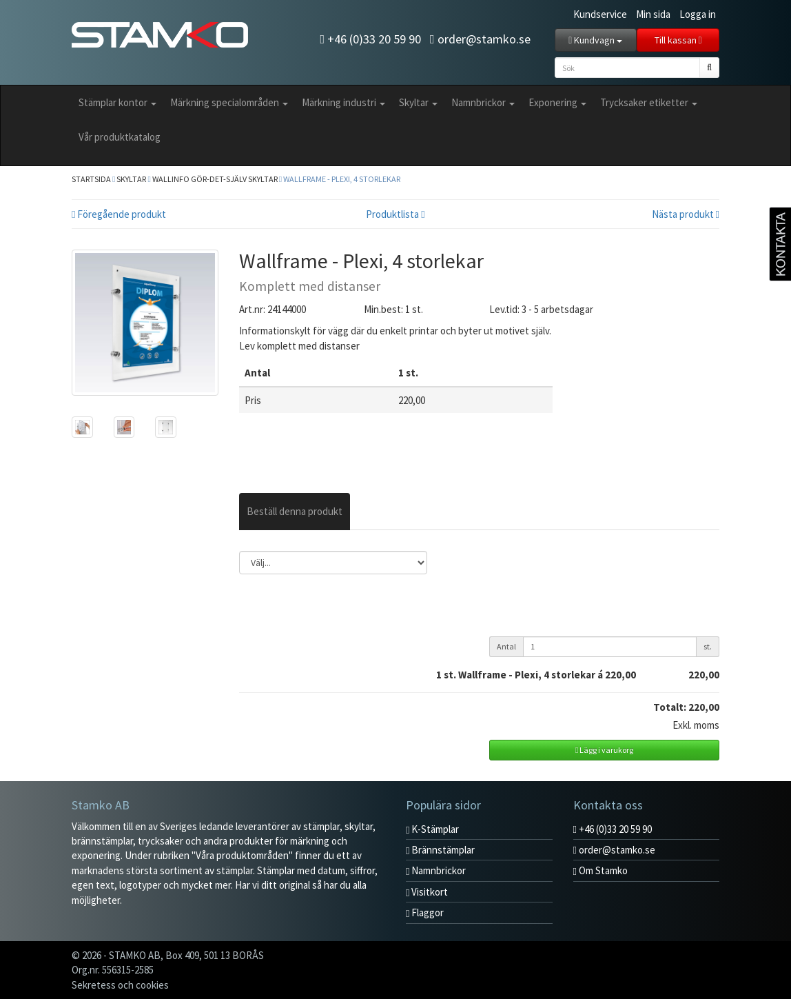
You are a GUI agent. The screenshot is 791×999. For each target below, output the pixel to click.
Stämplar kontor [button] (117, 102)
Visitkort (427, 891)
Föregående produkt (119, 214)
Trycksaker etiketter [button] (648, 102)
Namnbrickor (436, 870)
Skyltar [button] (418, 102)
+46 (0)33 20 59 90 (370, 39)
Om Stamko (600, 870)
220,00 (703, 674)
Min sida (653, 14)
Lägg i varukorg (604, 750)
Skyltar (131, 179)
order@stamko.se (480, 39)
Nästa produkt (685, 214)
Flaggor (425, 912)
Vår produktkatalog (120, 136)
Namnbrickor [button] (483, 102)
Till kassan (678, 40)
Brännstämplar (440, 849)
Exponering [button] (557, 102)
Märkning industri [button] (343, 102)
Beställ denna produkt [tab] (294, 511)
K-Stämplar (432, 829)
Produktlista (395, 214)
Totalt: (669, 707)
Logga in (697, 14)
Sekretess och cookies (120, 984)
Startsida (91, 179)
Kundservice (600, 14)
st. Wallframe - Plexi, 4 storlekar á (540, 674)
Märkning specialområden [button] (229, 102)
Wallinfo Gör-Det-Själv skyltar (215, 179)
